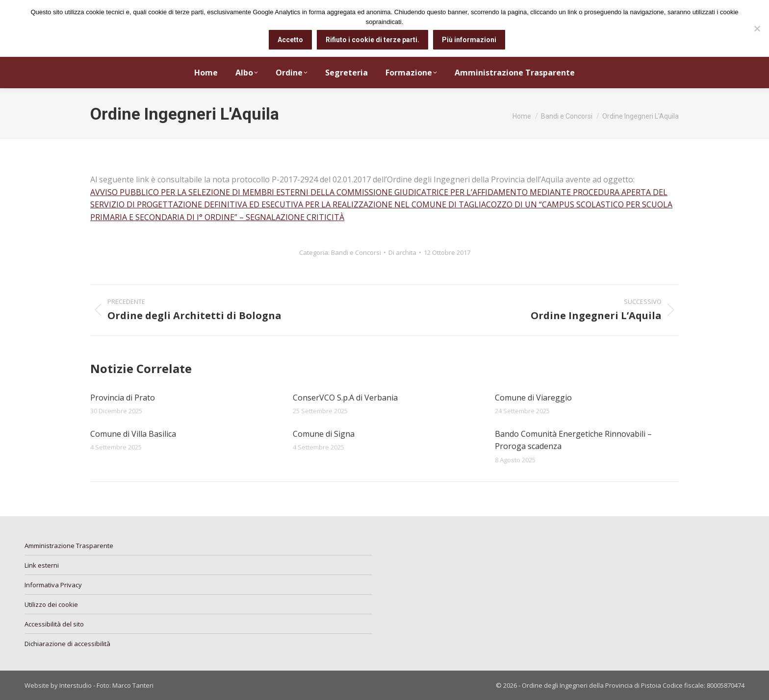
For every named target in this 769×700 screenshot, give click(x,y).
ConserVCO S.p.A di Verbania (345, 397)
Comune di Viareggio (533, 397)
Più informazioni (469, 40)
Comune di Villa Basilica (133, 433)
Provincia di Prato (122, 397)
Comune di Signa (324, 433)
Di (402, 252)
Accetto (290, 40)
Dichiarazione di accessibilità (67, 643)
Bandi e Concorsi (356, 252)
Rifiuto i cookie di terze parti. (372, 40)
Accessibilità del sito (54, 624)
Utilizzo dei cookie (51, 604)
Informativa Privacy (53, 584)
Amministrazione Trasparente (69, 545)
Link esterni (42, 565)
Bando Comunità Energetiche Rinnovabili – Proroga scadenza (573, 440)
